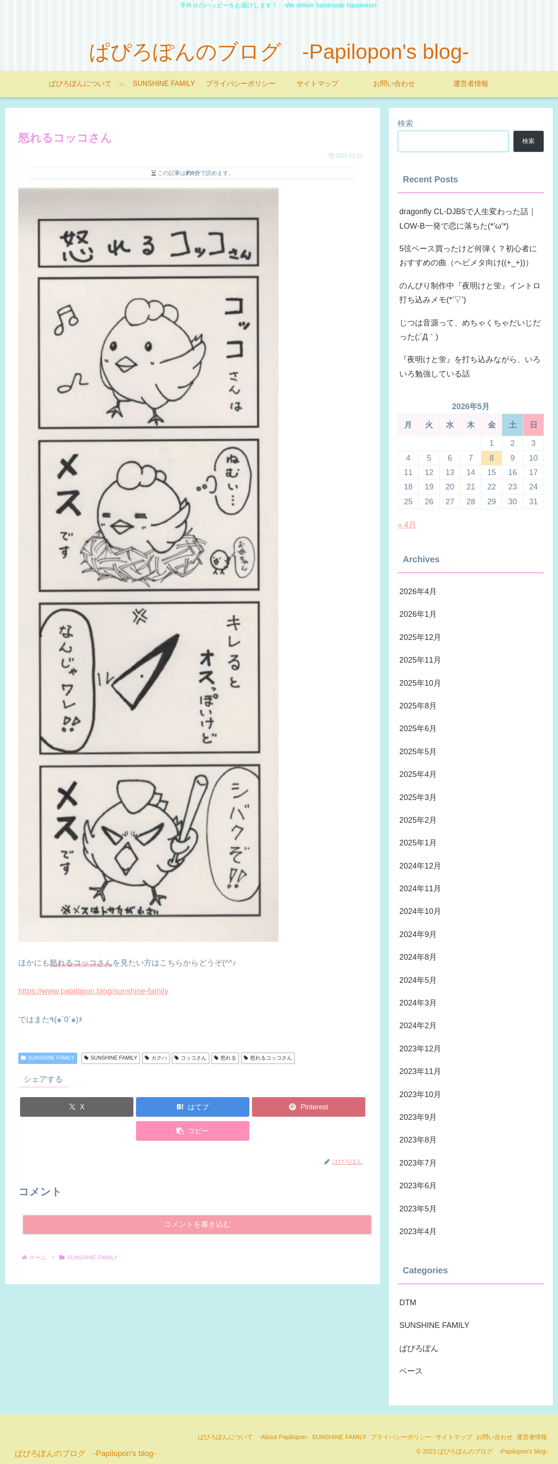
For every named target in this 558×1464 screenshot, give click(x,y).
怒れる (225, 1058)
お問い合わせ (486, 1436)
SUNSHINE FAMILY (48, 1058)
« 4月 (407, 524)
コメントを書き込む (197, 1225)
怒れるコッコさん (268, 1058)
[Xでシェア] (76, 1107)
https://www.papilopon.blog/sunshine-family (93, 991)
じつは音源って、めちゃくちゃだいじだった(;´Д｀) (470, 329)
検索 (405, 123)
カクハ (156, 1058)
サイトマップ (440, 1436)
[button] (192, 1131)
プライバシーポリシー (382, 1436)
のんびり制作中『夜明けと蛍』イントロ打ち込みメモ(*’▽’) (470, 292)
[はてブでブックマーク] (192, 1107)
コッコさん (190, 1058)
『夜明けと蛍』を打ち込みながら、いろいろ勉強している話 (470, 366)
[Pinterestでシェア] (308, 1107)
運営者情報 (529, 1436)
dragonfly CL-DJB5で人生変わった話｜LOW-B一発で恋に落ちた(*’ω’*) (467, 218)
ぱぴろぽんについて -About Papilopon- (224, 1436)
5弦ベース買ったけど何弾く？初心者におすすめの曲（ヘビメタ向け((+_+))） (468, 255)
